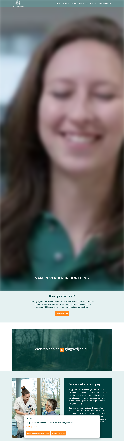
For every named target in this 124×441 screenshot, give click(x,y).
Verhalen (74, 3)
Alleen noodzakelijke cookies (38, 433)
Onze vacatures (62, 313)
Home (58, 3)
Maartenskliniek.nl (105, 3)
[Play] (62, 350)
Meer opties (31, 427)
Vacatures (66, 3)
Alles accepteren (58, 433)
